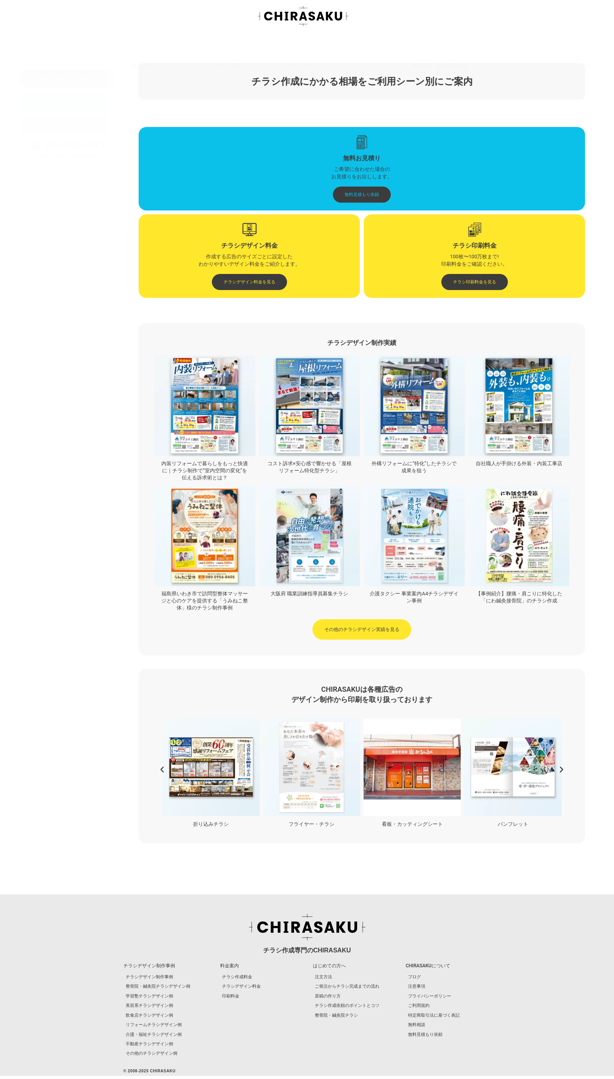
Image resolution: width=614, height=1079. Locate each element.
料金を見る (147, 43)
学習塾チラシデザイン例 (45, 229)
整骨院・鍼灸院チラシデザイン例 (53, 222)
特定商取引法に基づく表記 (433, 1017)
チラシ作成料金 (237, 978)
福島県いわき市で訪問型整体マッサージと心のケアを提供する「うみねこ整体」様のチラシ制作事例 (204, 601)
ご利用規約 (418, 1007)
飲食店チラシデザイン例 (45, 244)
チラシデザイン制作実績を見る (68, 173)
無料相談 (416, 1027)
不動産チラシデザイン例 (45, 267)
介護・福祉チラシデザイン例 (49, 259)
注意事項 (416, 987)
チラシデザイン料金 (241, 987)
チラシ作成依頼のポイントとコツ (53, 316)
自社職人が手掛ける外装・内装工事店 (519, 464)
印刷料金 (230, 997)
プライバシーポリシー (429, 997)
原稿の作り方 (34, 309)
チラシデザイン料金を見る (63, 184)
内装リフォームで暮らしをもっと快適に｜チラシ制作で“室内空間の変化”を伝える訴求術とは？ (204, 471)
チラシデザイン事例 (222, 43)
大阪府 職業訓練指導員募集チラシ (309, 594)
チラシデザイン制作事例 (45, 214)
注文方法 (29, 294)
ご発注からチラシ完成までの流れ (53, 301)
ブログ (368, 43)
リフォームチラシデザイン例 (49, 251)
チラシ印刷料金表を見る (61, 194)
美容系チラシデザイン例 (45, 236)
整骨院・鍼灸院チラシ (42, 323)
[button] (162, 770)
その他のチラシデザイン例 (47, 274)
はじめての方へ (303, 43)
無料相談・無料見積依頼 (443, 43)
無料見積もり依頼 (425, 1037)
